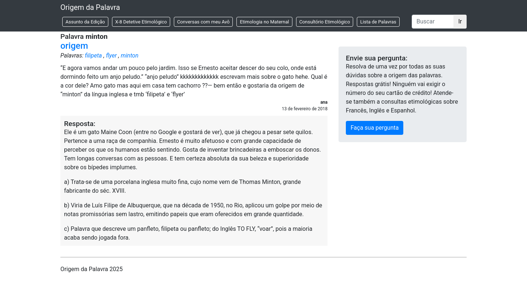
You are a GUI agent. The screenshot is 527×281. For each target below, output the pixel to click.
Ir (460, 21)
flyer (111, 55)
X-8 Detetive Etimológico (141, 22)
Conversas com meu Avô (203, 22)
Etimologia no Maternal (264, 22)
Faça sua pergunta (375, 127)
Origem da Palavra (90, 7)
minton (129, 55)
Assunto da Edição (85, 22)
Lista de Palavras (378, 22)
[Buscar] (433, 22)
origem (74, 46)
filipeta (93, 55)
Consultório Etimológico (324, 22)
